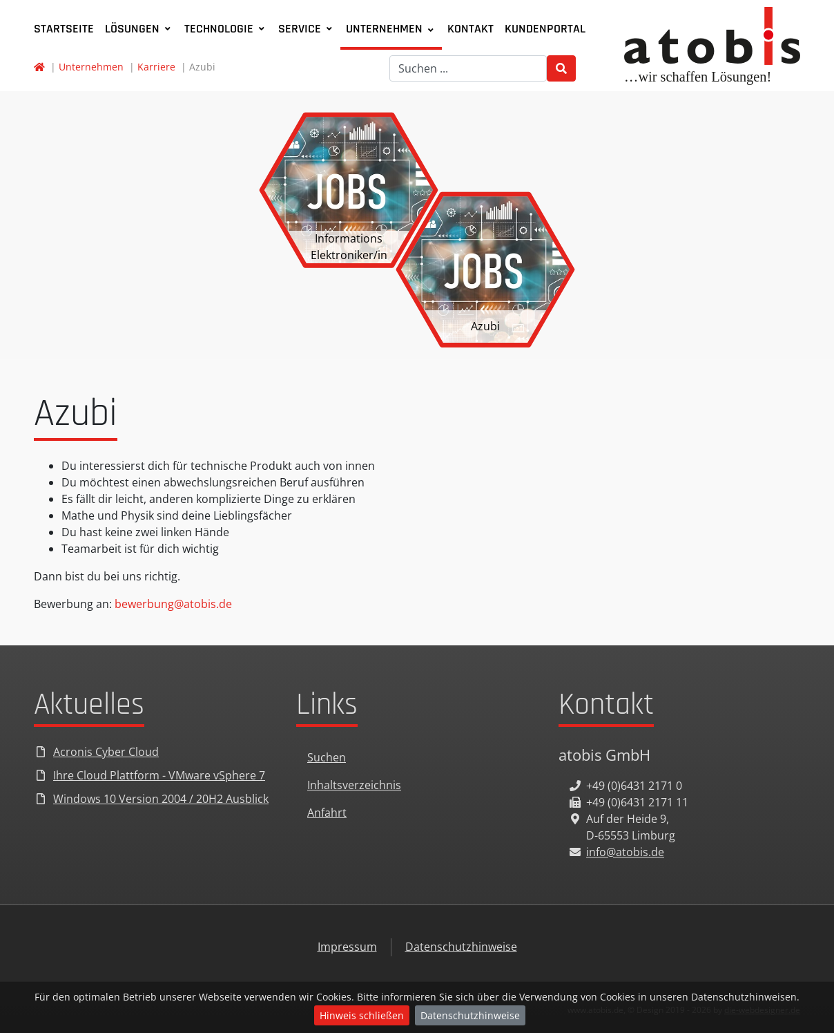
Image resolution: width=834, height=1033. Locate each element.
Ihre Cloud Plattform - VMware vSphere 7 (159, 775)
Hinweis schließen (362, 1015)
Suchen (326, 757)
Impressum (347, 946)
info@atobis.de (625, 852)
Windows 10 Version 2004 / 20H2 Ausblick (161, 798)
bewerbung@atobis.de (173, 604)
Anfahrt (327, 812)
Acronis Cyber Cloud (106, 751)
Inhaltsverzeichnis (354, 785)
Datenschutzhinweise (470, 1015)
